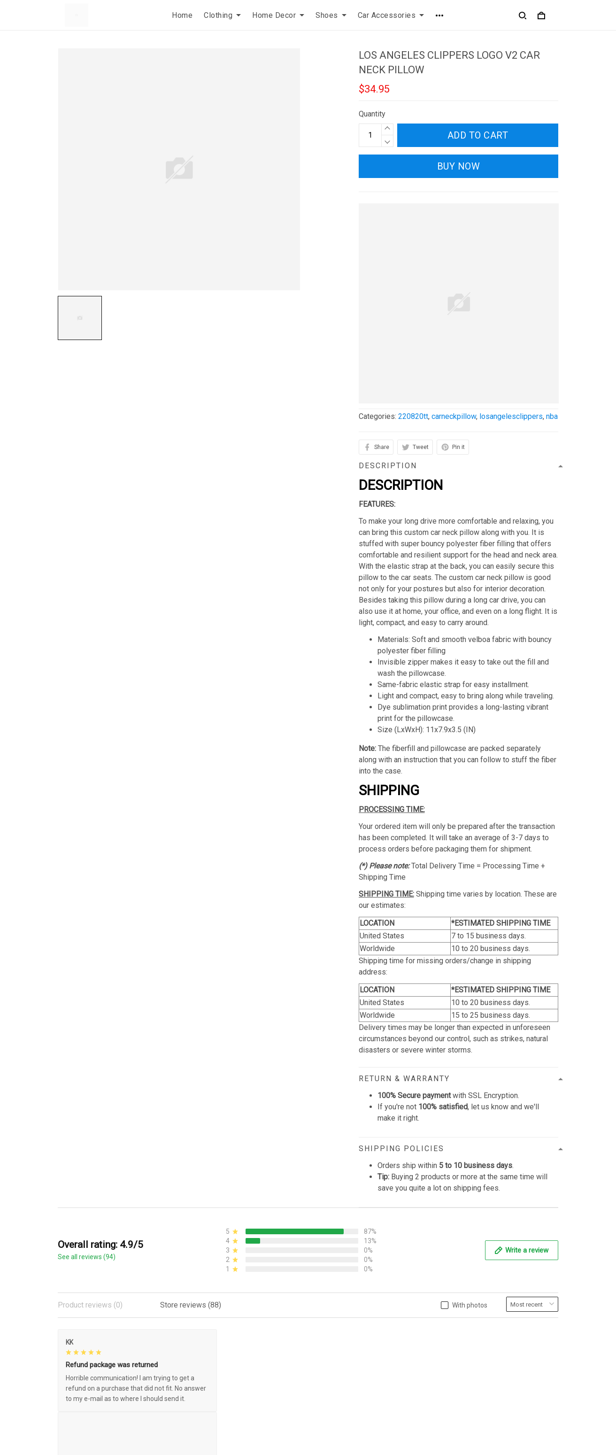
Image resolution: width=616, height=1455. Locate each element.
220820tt (413, 416)
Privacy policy (210, 1337)
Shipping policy (212, 1369)
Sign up (535, 1367)
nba (552, 416)
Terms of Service (215, 1353)
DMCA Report (412, 1442)
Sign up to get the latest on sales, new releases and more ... (499, 1343)
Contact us (333, 1337)
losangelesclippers (511, 416)
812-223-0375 (82, 1398)
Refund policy (209, 1385)
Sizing (326, 1369)
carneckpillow (453, 416)
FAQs (324, 1353)
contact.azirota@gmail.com (102, 1411)
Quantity (372, 113)
